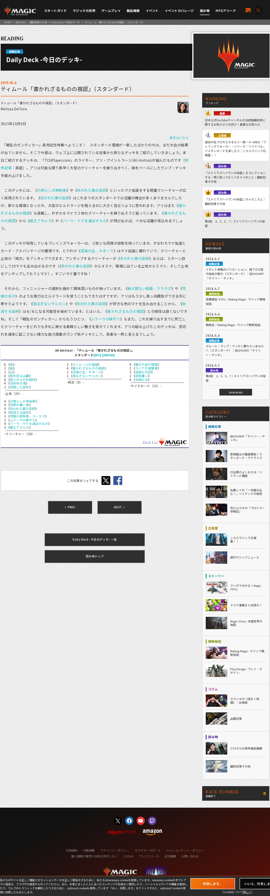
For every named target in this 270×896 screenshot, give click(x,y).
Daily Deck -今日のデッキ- (66, 22)
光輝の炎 (141, 379)
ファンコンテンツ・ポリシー (185, 850)
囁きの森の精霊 (146, 364)
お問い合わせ (190, 856)
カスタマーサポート (148, 850)
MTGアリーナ (226, 11)
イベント (152, 11)
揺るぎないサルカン (49, 303)
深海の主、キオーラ (97, 250)
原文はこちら (179, 137)
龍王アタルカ (41, 220)
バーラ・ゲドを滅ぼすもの (84, 220)
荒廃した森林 (19, 387)
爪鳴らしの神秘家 (51, 190)
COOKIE (128, 856)
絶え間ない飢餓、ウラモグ (149, 288)
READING (20, 22)
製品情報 (133, 11)
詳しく (247, 892)
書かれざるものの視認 (125, 311)
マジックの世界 (84, 11)
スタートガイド (55, 11)
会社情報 (170, 856)
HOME (7, 22)
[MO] (97, 355)
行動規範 (89, 850)
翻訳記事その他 (38, 22)
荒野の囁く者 (19, 404)
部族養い (141, 376)
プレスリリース (149, 856)
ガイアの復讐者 (146, 368)
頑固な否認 (143, 372)
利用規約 (72, 850)
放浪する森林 (19, 412)
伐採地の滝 (18, 383)
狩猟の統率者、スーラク (27, 416)
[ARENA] (108, 355)
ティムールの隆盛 (85, 364)
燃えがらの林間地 (22, 379)
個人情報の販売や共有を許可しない (94, 856)
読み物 (205, 11)
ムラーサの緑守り (105, 319)
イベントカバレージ (179, 11)
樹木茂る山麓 (19, 376)
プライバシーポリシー (114, 850)
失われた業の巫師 (91, 190)
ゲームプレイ (111, 11)
